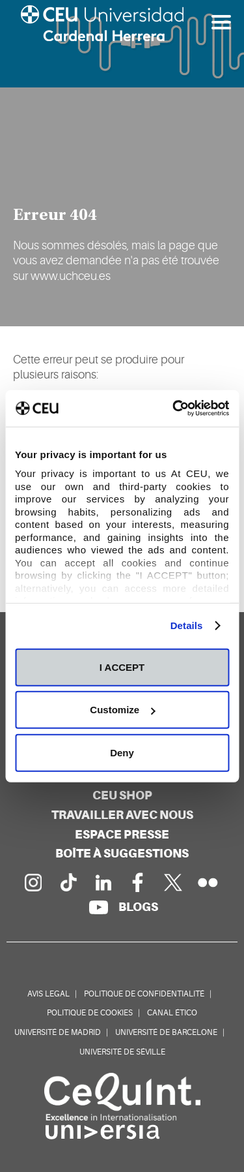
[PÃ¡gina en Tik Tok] (68, 882)
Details (186, 625)
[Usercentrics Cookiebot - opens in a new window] (173, 408)
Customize (122, 709)
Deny (122, 752)
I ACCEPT (122, 666)
